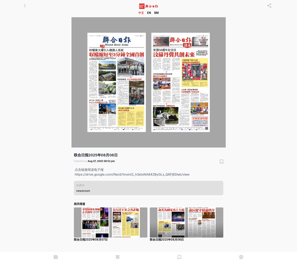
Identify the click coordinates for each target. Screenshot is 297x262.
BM (156, 12)
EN (149, 12)
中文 (141, 12)
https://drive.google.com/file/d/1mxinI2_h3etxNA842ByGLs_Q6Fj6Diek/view (132, 174)
